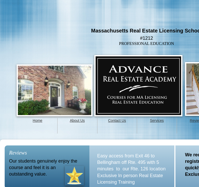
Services (157, 120)
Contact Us (117, 120)
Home (37, 120)
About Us (77, 120)
